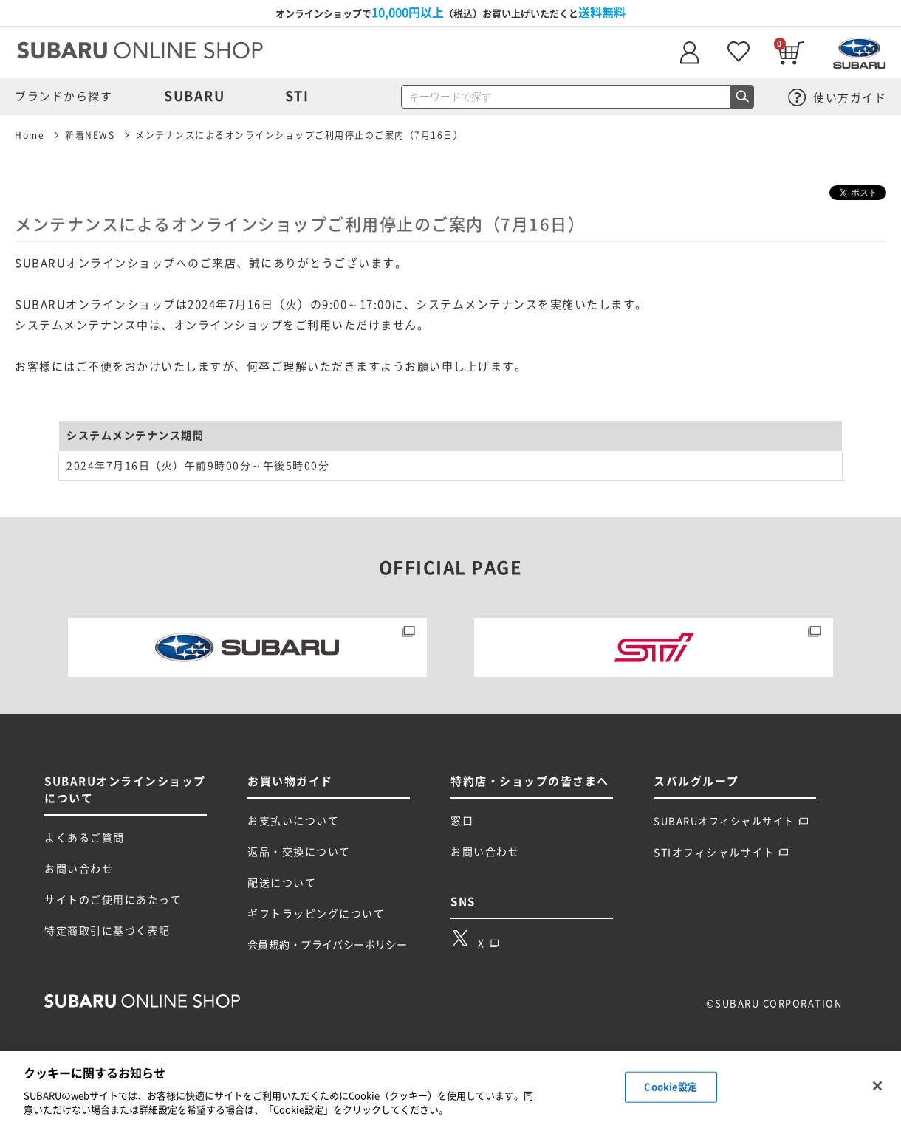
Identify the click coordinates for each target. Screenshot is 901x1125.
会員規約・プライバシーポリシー (327, 945)
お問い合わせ (78, 869)
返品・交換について (299, 852)
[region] (450, 1088)
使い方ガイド (837, 97)
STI (297, 96)
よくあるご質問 (84, 838)
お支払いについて (293, 821)
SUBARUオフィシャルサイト (731, 821)
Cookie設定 (670, 1087)
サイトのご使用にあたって (113, 900)
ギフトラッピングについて (316, 914)
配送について (281, 883)
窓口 (461, 821)
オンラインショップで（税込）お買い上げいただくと (450, 12)
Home (29, 135)
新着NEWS (89, 135)
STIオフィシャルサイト (721, 852)
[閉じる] (877, 1086)
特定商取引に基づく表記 (107, 931)
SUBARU (194, 96)
